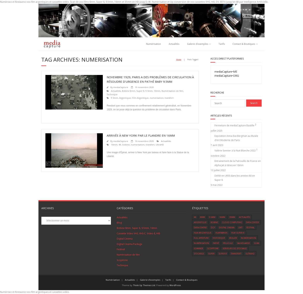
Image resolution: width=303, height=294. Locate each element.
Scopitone (122, 260)
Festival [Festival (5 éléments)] (250, 227)
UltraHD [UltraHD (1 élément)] (249, 253)
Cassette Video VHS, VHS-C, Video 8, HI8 (138, 233)
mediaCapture (120, 87)
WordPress (175, 285)
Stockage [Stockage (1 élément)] (199, 253)
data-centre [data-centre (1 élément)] (200, 227)
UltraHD (160, 144)
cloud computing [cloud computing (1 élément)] (232, 222)
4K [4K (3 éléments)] (195, 217)
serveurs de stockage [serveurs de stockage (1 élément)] (235, 248)
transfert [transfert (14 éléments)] (236, 253)
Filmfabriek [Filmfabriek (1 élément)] (221, 232)
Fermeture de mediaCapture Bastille (234, 125)
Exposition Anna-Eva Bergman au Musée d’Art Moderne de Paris (236, 138)
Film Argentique (140, 97)
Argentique (125, 97)
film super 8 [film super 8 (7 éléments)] (237, 232)
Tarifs (222, 44)
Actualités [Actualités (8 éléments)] (244, 217)
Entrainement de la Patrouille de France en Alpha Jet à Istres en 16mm (237, 163)
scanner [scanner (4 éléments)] (198, 248)
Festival (121, 249)
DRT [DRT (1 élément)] (240, 227)
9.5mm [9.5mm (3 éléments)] (212, 217)
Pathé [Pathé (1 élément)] (216, 243)
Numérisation (153, 44)
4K (120, 144)
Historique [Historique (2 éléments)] (219, 238)
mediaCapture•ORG (226, 75)
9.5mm (114, 97)
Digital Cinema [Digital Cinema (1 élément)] (226, 227)
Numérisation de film (172, 90)
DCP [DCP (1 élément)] (213, 227)
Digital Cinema (125, 238)
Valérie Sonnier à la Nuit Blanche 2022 (235, 150)
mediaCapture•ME (225, 71)
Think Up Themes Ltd (144, 285)
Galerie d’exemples (197, 44)
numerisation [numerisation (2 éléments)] (248, 238)
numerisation (156, 97)
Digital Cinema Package (129, 244)
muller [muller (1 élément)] (233, 238)
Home (178, 59)
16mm (114, 144)
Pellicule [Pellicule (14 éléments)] (228, 243)
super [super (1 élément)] (211, 253)
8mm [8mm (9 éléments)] (202, 217)
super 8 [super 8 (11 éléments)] (223, 253)
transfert (169, 97)
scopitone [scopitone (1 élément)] (213, 248)
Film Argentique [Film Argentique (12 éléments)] (202, 232)
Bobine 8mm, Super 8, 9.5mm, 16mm (141, 90)
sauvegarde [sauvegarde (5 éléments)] (243, 243)
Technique (112, 94)
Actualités (174, 44)
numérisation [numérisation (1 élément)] (201, 243)
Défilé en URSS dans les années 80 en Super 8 (234, 178)
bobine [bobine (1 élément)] (214, 222)
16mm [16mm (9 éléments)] (222, 217)
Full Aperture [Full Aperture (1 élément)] (201, 238)
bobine (126, 144)
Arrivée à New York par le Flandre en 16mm (141, 135)
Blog (119, 222)
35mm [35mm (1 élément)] (232, 217)
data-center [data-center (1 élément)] (252, 222)
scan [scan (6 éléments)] (256, 243)
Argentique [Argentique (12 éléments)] (200, 222)
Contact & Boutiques (243, 44)
